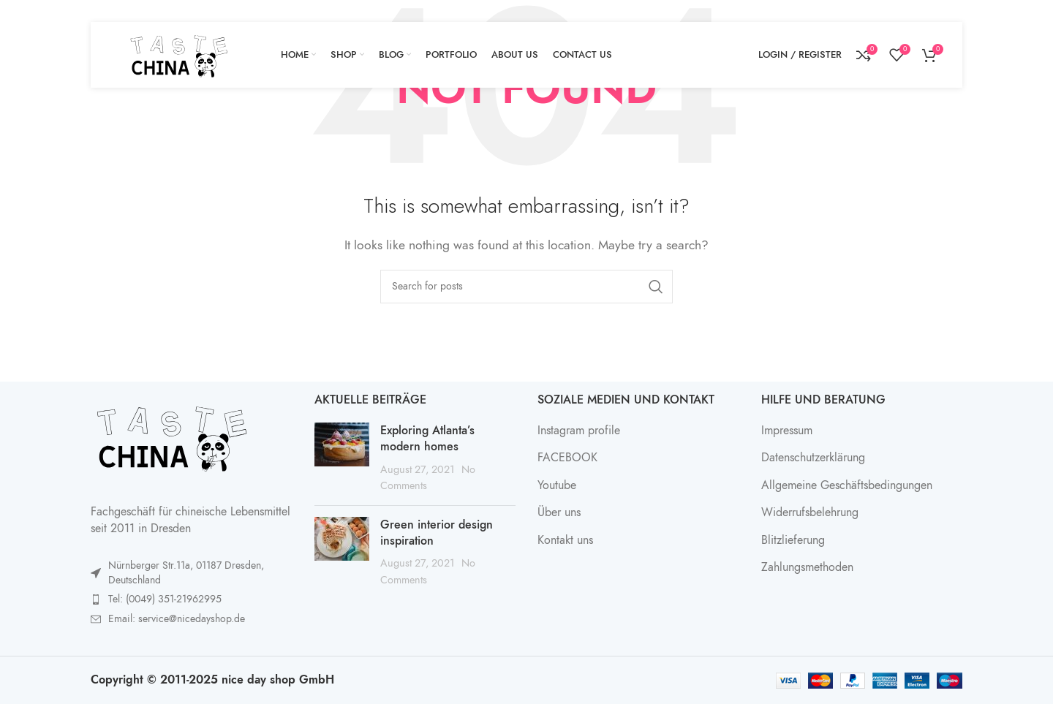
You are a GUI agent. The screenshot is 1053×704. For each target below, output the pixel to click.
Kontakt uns (565, 540)
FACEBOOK (567, 458)
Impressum (786, 431)
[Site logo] (178, 54)
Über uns (559, 512)
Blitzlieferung (793, 540)
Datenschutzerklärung (813, 458)
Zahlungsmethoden (807, 567)
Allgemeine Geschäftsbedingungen (846, 485)
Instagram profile (578, 431)
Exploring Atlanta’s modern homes (427, 439)
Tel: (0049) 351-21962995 (165, 599)
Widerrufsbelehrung (809, 512)
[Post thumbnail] (341, 458)
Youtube (556, 485)
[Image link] (171, 436)
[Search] (526, 286)
